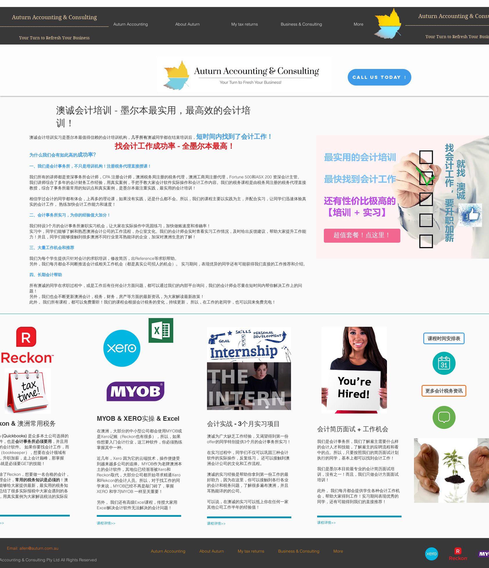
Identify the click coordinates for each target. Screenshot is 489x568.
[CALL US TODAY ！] (379, 77)
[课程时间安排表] (444, 338)
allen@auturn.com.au (38, 548)
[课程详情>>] (112, 523)
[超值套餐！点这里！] (362, 236)
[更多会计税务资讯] (444, 391)
